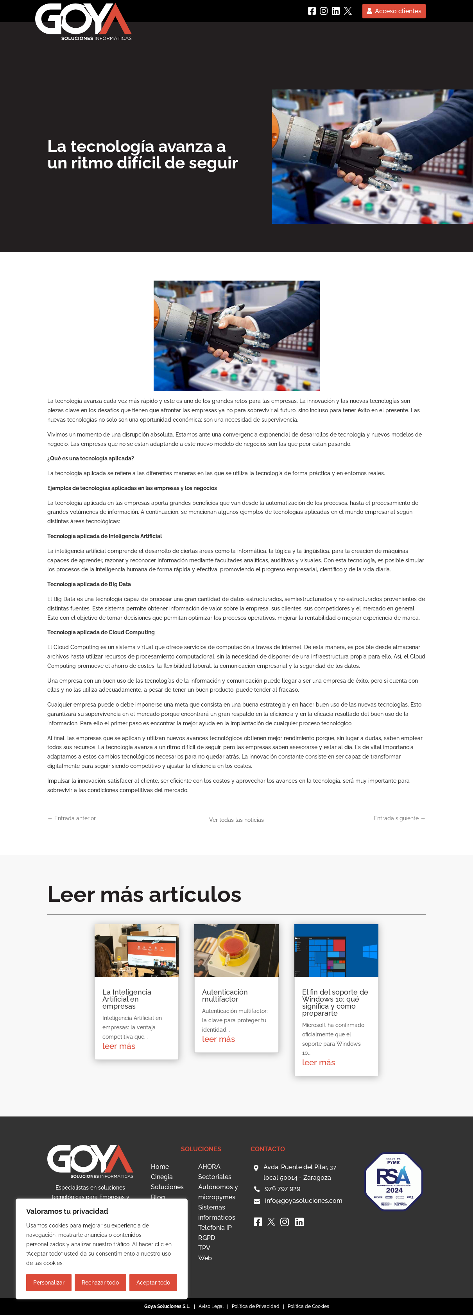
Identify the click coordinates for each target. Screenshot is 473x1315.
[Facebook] (312, 11)
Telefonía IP (215, 1227)
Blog (158, 1197)
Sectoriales (214, 1177)
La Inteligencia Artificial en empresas (126, 999)
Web (205, 1258)
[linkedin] (336, 11)
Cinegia (162, 1177)
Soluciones (167, 1187)
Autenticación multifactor (225, 995)
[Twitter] (348, 11)
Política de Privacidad (256, 1306)
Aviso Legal (211, 1306)
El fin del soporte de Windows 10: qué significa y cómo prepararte (335, 1002)
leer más (118, 1046)
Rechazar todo (100, 1282)
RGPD (206, 1238)
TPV (204, 1248)
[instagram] (324, 11)
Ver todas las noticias (236, 820)
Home (160, 1166)
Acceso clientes (398, 11)
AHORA (209, 1166)
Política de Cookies (308, 1306)
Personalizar (48, 1282)
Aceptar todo (153, 1282)
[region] (102, 1249)
